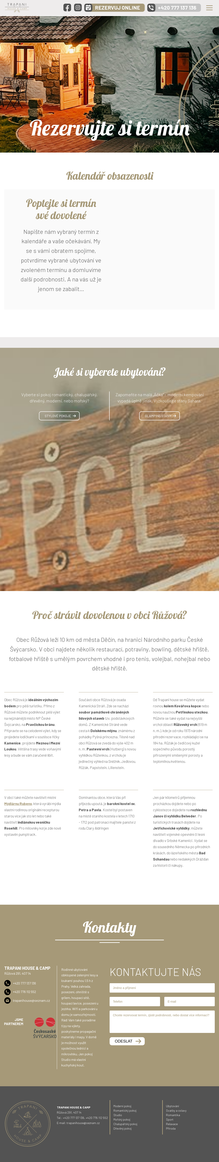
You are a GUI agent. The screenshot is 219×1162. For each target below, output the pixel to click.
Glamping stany (158, 416)
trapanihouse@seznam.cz (31, 1000)
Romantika (173, 1115)
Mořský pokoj (121, 1119)
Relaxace (172, 1124)
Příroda (171, 1128)
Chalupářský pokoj (125, 1124)
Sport (169, 1119)
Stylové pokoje (58, 416)
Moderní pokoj (122, 1106)
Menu (209, 7)
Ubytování (172, 1106)
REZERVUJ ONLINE (117, 7)
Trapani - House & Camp (17, 7)
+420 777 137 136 (177, 7)
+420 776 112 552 (24, 992)
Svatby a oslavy (176, 1110)
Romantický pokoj (124, 1110)
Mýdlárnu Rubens (18, 803)
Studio (117, 1115)
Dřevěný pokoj (122, 1128)
